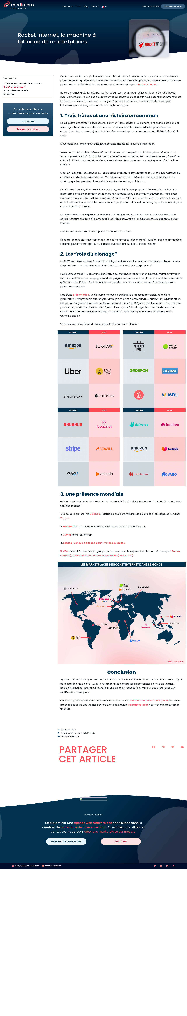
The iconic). (126, 555)
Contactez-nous (138, 704)
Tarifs (78, 6)
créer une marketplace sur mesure (109, 832)
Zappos (65, 518)
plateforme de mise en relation (83, 827)
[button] (153, 747)
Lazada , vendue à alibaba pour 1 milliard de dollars (94, 543)
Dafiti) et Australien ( (106, 555)
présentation (80, 294)
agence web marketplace (93, 823)
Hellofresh (69, 526)
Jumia (67, 534)
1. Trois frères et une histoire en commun (23, 83)
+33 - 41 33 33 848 (151, 6)
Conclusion (9, 94)
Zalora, (175, 551)
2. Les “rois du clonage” (14, 87)
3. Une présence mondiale (16, 90)
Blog (86, 6)
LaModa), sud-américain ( (76, 555)
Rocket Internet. (147, 84)
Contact (95, 6)
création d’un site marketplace (149, 700)
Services (67, 6)
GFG (66, 551)
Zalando (95, 514)
